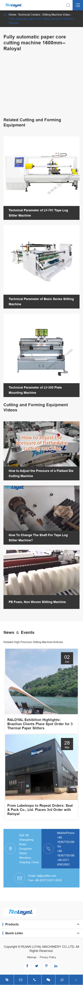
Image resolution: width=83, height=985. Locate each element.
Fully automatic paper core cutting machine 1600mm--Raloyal (42, 20)
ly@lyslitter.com (46, 875)
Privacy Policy (48, 957)
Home (12, 14)
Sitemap (31, 957)
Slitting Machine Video (56, 14)
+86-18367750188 (65, 839)
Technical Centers (29, 14)
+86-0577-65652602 (63, 862)
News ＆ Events (18, 632)
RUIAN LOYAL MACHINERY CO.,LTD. (48, 946)
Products (12, 924)
